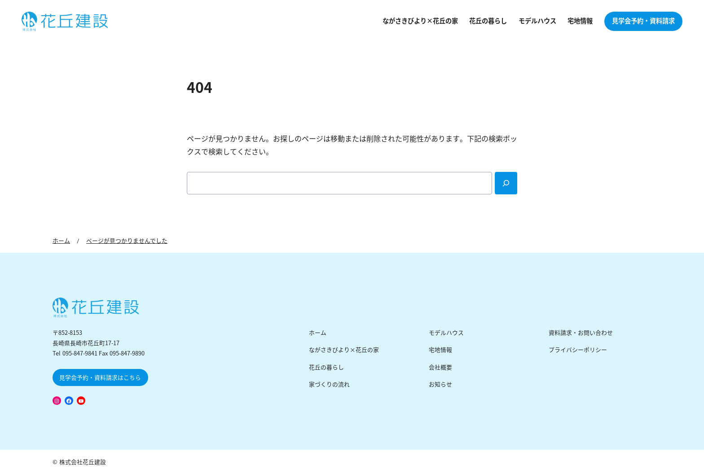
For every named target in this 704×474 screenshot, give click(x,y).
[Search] (506, 183)
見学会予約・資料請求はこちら (100, 378)
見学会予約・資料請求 (643, 21)
